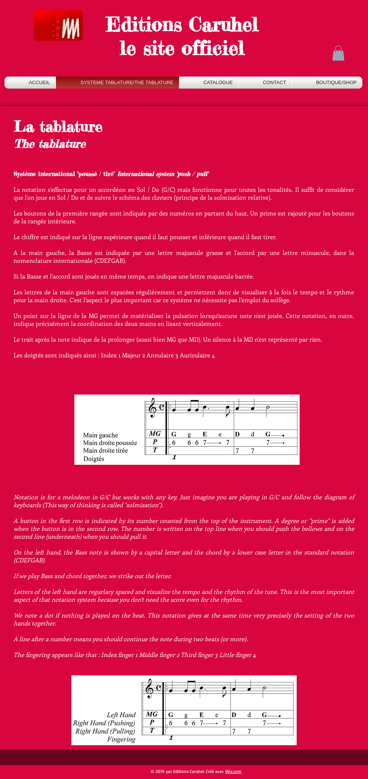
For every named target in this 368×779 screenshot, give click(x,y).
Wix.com (233, 771)
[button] (338, 53)
